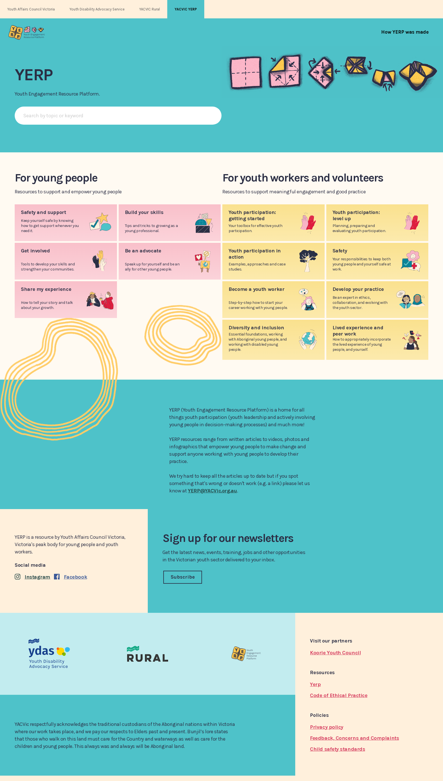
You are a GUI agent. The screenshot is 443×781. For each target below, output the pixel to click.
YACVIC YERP (186, 9)
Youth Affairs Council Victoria (31, 9)
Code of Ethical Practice (338, 695)
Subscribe (183, 577)
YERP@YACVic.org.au (212, 491)
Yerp (315, 684)
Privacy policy (326, 727)
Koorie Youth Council (335, 653)
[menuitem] (405, 32)
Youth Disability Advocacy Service (97, 9)
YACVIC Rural (149, 9)
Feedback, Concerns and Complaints (354, 738)
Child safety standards (337, 749)
